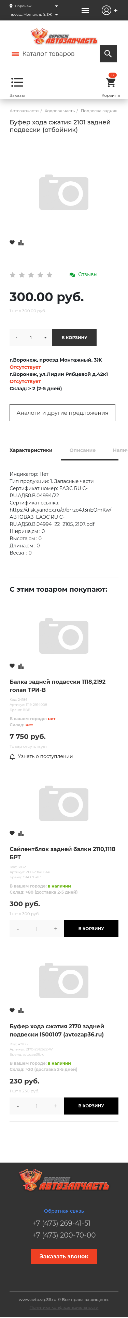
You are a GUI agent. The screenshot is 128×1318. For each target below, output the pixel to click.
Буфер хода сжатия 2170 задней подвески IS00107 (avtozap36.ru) (57, 1030)
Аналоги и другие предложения (62, 413)
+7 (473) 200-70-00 (64, 1235)
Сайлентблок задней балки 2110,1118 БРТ (62, 853)
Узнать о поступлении (41, 756)
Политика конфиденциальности (64, 1307)
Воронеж (23, 6)
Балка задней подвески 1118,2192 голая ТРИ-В (57, 686)
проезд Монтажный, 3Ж (31, 14)
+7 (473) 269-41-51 (61, 1223)
